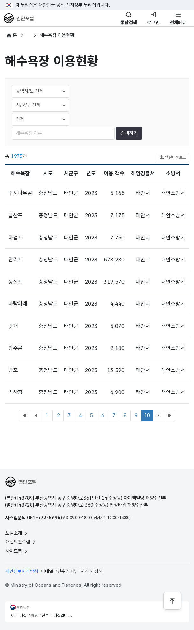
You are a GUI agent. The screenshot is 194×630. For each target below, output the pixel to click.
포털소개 (16, 533)
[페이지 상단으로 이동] (172, 601)
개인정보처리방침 (21, 571)
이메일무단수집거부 (59, 571)
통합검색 (128, 22)
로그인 (153, 22)
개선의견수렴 (21, 542)
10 (147, 415)
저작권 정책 (92, 571)
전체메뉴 (178, 22)
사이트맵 (16, 551)
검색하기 (129, 133)
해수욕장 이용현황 (57, 35)
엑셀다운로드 (173, 157)
